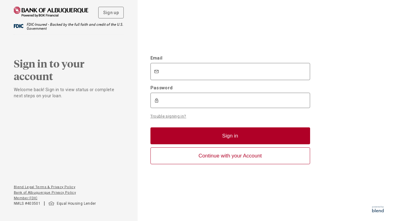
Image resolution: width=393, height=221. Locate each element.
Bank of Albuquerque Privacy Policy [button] (45, 193)
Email (156, 58)
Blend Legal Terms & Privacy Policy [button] (44, 187)
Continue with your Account (230, 156)
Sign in (230, 136)
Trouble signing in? (168, 116)
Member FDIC (25, 198)
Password (161, 88)
